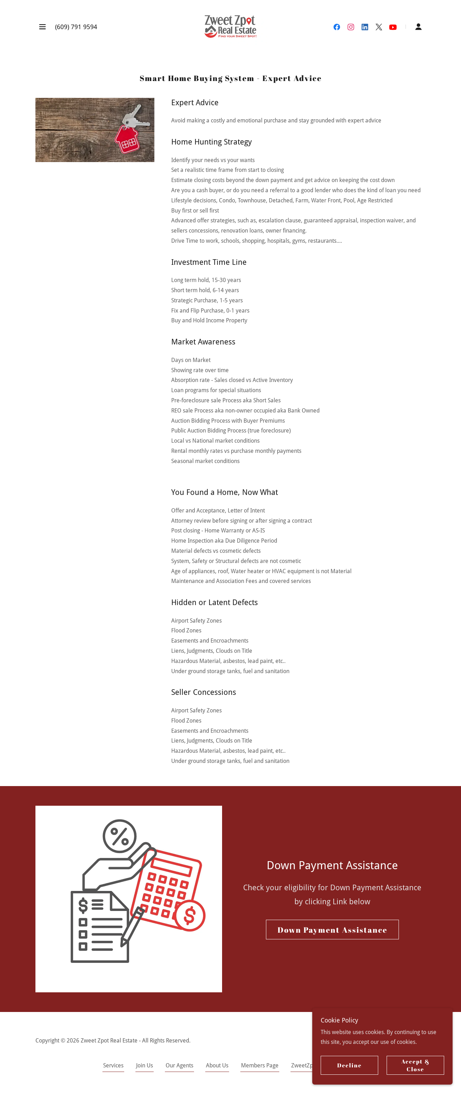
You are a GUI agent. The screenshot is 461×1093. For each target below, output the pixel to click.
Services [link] (113, 1065)
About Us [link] (217, 1065)
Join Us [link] (144, 1065)
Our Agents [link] (179, 1065)
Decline (349, 1065)
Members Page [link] (260, 1065)
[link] (230, 26)
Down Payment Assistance (332, 930)
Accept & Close (415, 1065)
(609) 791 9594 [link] (76, 27)
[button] (42, 27)
